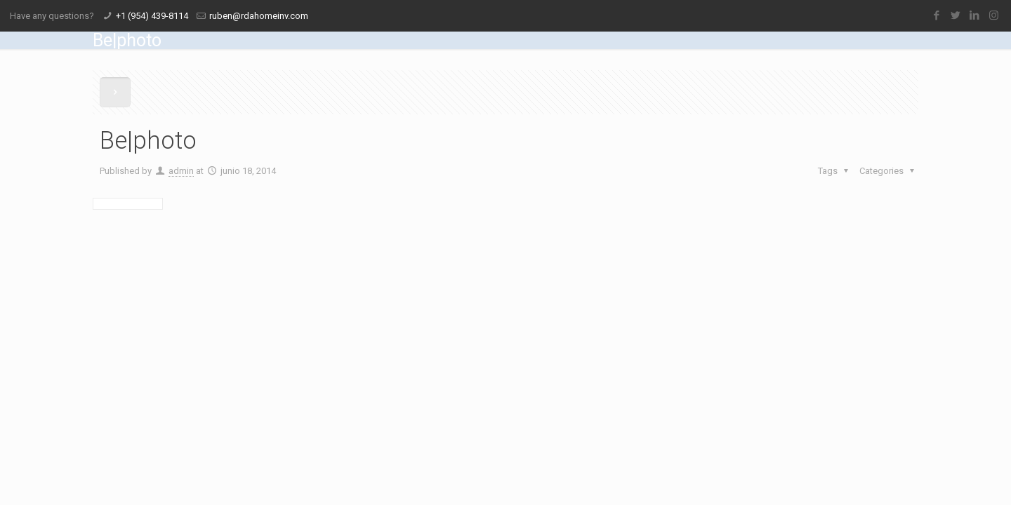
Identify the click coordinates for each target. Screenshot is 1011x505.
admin (181, 171)
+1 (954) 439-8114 (152, 16)
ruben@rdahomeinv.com (258, 16)
